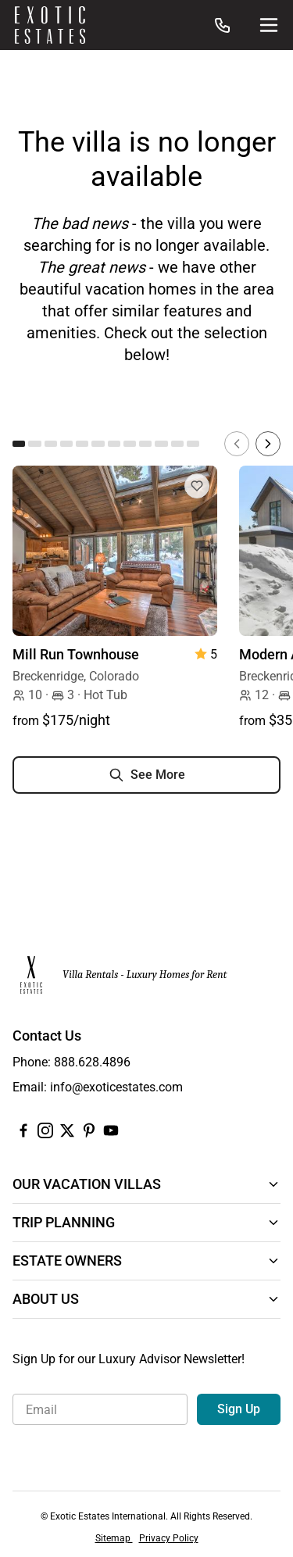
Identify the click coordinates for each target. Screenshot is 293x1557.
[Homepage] (50, 25)
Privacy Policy (168, 1538)
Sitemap (114, 1538)
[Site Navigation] (269, 25)
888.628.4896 (92, 1062)
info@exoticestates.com (116, 1087)
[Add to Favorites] (196, 485)
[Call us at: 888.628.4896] (223, 25)
